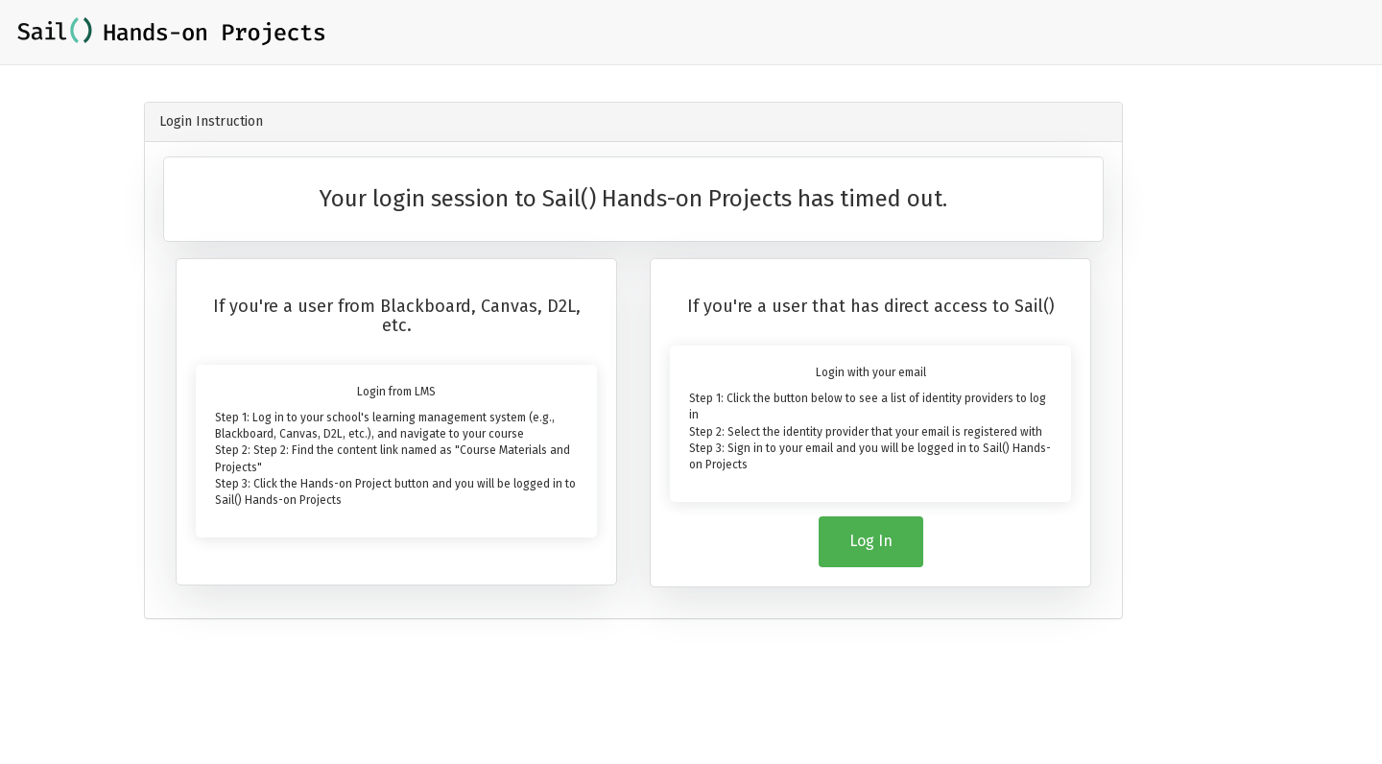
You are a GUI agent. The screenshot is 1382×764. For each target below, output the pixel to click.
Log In (871, 541)
